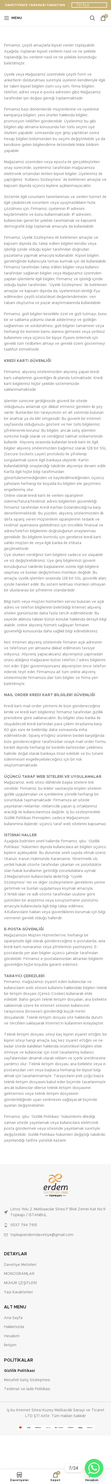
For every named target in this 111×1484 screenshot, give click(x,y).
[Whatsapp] (94, 1468)
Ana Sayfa (13, 1318)
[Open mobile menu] (13, 18)
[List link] (55, 1212)
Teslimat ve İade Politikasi (27, 1389)
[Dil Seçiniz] (89, 5)
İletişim (10, 1345)
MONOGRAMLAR (19, 1274)
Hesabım (12, 1336)
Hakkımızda (14, 1327)
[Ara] (92, 18)
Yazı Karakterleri (18, 1292)
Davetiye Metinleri (20, 1265)
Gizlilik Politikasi (19, 1371)
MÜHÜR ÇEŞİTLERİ (20, 1283)
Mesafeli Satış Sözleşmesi (27, 1380)
